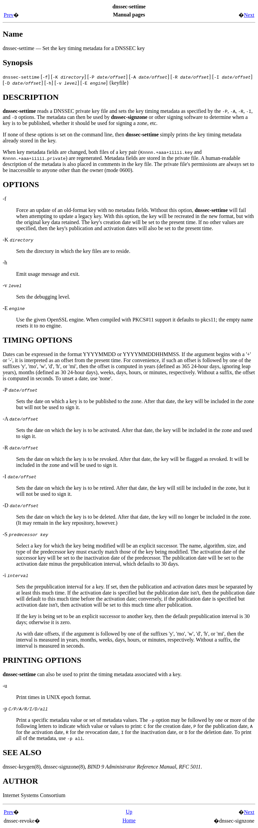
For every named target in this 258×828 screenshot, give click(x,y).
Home (128, 820)
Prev (8, 15)
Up (129, 812)
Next (249, 15)
